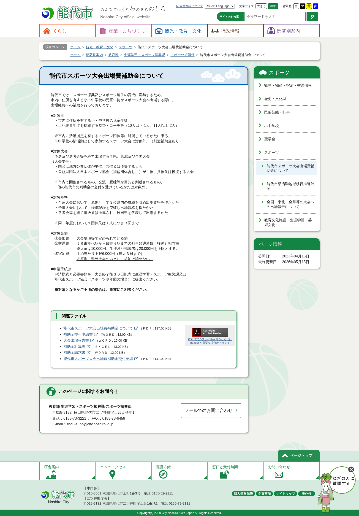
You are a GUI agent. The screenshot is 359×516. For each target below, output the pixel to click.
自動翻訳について (191, 6)
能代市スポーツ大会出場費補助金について (98, 328)
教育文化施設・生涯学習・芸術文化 (288, 222)
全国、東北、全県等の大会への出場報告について (290, 204)
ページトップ (301, 455)
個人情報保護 (243, 493)
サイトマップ (285, 493)
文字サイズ (246, 6)
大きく (261, 6)
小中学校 (271, 126)
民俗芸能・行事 (277, 112)
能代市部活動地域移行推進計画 (290, 186)
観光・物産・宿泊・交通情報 (288, 85)
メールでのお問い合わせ (209, 410)
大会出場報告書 (76, 340)
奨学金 (269, 139)
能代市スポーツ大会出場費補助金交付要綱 (98, 359)
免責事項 (264, 493)
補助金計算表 (74, 347)
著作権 (306, 493)
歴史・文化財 (275, 99)
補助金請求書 (74, 352)
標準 (273, 6)
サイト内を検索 (229, 16)
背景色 (287, 6)
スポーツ (279, 73)
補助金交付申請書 (78, 334)
